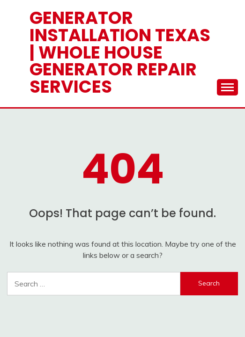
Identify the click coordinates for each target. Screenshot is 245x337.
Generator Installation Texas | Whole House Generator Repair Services (120, 52)
